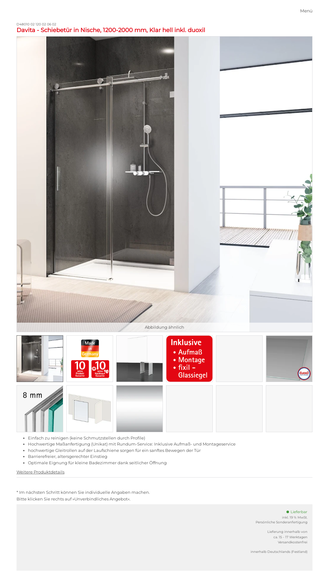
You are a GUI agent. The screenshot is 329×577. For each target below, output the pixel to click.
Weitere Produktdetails (40, 471)
